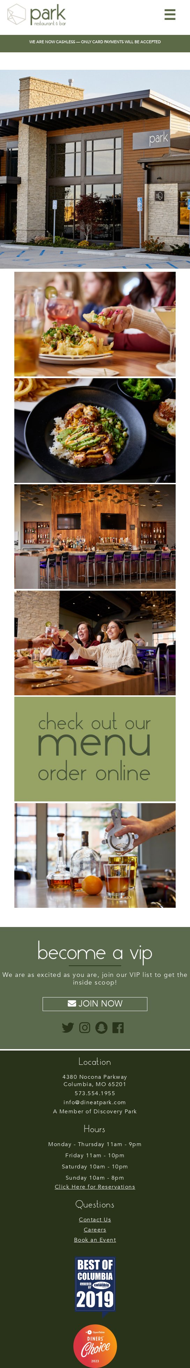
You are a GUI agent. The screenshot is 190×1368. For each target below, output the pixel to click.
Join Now (95, 1004)
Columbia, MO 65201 (95, 1081)
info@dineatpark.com (95, 1102)
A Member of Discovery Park (95, 1111)
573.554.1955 (95, 1093)
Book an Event (95, 1240)
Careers (95, 1230)
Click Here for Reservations (95, 1187)
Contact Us (95, 1220)
